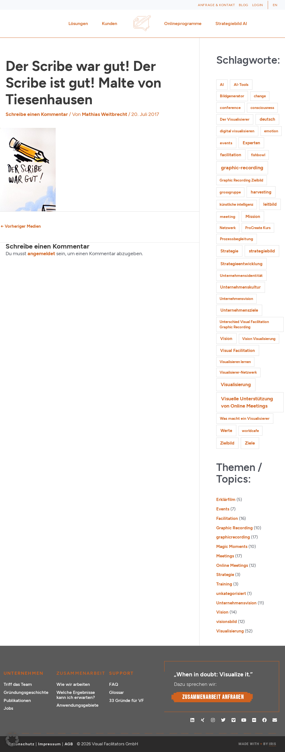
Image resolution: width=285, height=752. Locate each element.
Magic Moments (231, 546)
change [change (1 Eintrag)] (260, 96)
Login (257, 5)
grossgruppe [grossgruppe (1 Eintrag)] (230, 192)
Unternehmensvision (236, 602)
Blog (243, 5)
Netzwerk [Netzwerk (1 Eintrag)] (228, 228)
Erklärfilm (225, 499)
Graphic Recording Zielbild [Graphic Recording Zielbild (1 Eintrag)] (241, 180)
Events (222, 509)
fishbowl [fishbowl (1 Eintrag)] (258, 155)
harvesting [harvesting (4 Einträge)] (261, 192)
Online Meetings (232, 565)
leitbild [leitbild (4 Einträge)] (270, 204)
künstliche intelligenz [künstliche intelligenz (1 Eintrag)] (236, 204)
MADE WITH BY (257, 744)
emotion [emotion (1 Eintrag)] (271, 131)
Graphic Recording (234, 527)
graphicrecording (233, 537)
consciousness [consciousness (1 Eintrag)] (262, 108)
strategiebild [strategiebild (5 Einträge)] (262, 251)
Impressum (49, 744)
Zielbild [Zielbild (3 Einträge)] (227, 443)
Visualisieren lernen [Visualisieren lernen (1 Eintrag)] (235, 362)
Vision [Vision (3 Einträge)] (226, 338)
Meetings (225, 556)
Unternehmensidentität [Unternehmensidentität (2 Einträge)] (241, 275)
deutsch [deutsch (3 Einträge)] (267, 119)
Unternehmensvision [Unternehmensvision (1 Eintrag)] (236, 299)
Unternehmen (23, 673)
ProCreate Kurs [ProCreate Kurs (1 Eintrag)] (258, 228)
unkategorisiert (231, 593)
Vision (222, 612)
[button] (12, 740)
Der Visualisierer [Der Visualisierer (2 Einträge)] (234, 119)
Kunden (111, 23)
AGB (69, 744)
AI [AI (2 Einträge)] (222, 84)
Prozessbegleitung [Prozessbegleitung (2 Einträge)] (236, 239)
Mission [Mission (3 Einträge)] (252, 216)
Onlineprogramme (184, 23)
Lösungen (79, 23)
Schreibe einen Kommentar (37, 114)
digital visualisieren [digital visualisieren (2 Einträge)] (237, 131)
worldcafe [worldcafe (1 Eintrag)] (250, 431)
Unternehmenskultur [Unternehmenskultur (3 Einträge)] (240, 287)
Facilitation (227, 518)
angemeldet (41, 253)
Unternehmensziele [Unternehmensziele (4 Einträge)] (239, 310)
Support (121, 673)
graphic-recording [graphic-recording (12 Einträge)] (242, 168)
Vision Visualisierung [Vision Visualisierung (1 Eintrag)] (259, 339)
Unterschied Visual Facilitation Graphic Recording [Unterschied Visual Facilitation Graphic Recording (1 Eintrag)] (244, 324)
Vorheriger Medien (21, 226)
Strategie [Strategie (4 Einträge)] (229, 251)
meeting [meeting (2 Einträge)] (227, 216)
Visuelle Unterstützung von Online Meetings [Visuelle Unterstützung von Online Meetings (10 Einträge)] (247, 402)
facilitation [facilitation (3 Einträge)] (230, 154)
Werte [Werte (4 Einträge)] (226, 430)
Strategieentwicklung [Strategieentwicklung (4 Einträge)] (241, 263)
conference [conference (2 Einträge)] (230, 107)
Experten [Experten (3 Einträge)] (251, 142)
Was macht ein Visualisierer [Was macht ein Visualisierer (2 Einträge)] (244, 418)
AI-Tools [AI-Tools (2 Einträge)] (241, 84)
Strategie (225, 574)
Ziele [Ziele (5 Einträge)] (250, 443)
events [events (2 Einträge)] (226, 143)
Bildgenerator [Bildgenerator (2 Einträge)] (232, 96)
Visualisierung (230, 631)
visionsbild (226, 621)
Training (224, 584)
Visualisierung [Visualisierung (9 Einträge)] (236, 384)
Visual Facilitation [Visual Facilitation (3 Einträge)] (237, 350)
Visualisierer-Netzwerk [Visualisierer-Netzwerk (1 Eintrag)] (238, 372)
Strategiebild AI (231, 23)
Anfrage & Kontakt (216, 5)
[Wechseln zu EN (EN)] (275, 5)
